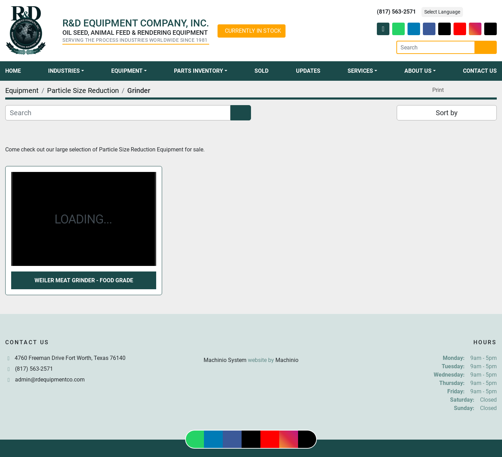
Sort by (446, 113)
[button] (66, 71)
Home (13, 71)
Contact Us (480, 71)
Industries (64, 71)
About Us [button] (418, 71)
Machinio (286, 360)
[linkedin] (414, 29)
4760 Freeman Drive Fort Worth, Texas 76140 (70, 358)
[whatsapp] (398, 29)
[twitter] (444, 29)
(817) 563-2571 (396, 11)
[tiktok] (490, 29)
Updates (308, 71)
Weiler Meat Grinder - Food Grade (84, 280)
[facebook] (429, 29)
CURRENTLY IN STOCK (253, 30)
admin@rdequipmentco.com (50, 379)
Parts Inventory (198, 71)
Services (360, 71)
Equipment (127, 71)
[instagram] (475, 29)
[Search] (435, 47)
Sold (261, 71)
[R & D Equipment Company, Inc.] (251, 343)
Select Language (442, 12)
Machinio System (225, 360)
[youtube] (460, 29)
